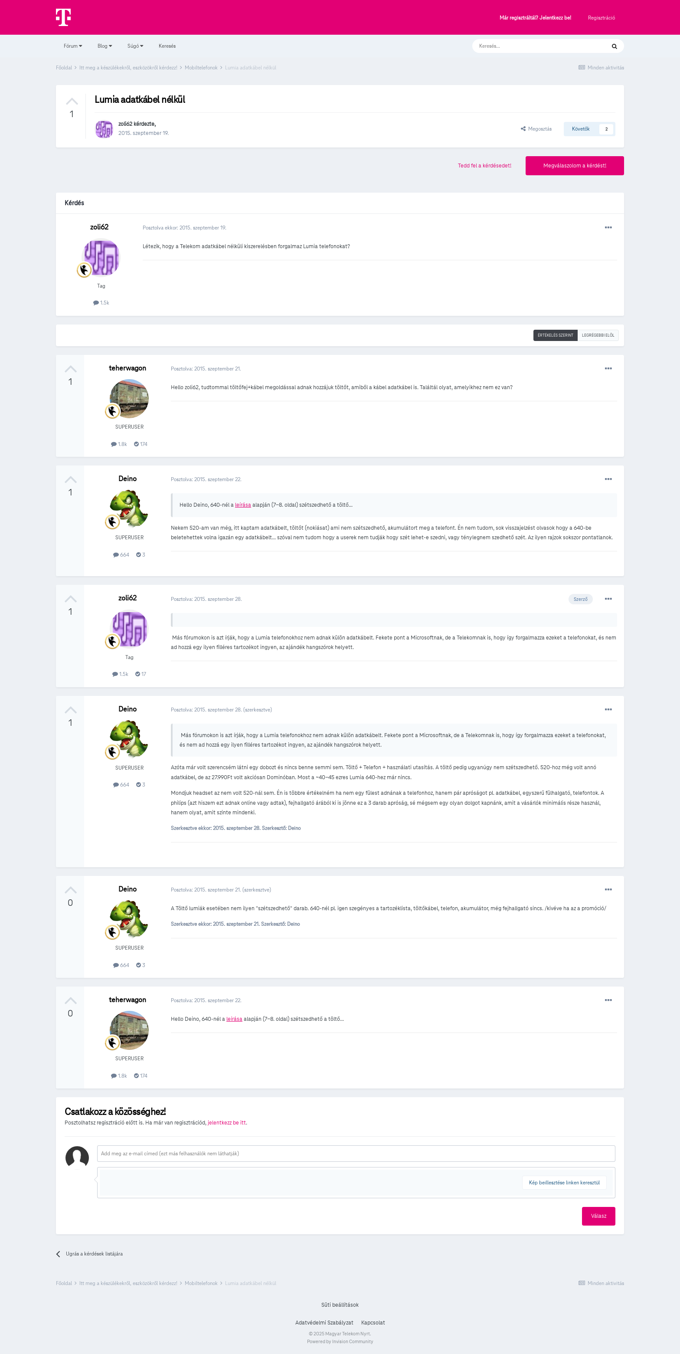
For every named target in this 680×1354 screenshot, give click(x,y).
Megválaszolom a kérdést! (574, 165)
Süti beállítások (340, 1305)
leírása (243, 505)
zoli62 (125, 124)
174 (140, 444)
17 (140, 674)
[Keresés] (530, 46)
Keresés (167, 46)
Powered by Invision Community (340, 1341)
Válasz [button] (598, 1216)
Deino (127, 478)
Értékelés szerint (555, 335)
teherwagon (127, 368)
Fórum (73, 46)
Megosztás (536, 128)
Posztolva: (206, 368)
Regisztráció (601, 17)
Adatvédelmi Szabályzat (324, 1322)
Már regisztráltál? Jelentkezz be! (535, 18)
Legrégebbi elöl (598, 335)
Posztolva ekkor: (184, 227)
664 (121, 554)
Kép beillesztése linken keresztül (564, 1182)
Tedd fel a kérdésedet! (484, 165)
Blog (105, 46)
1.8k (119, 444)
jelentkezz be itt (227, 1122)
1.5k (101, 302)
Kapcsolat (373, 1322)
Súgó (135, 46)
